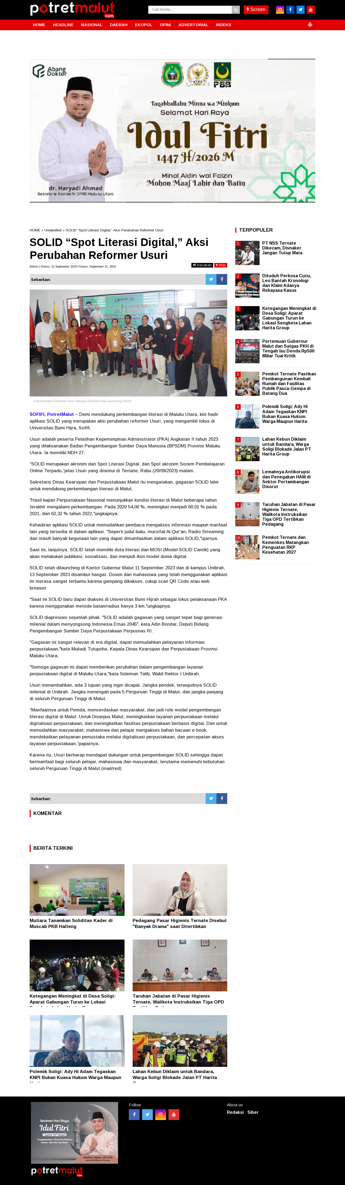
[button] (310, 22)
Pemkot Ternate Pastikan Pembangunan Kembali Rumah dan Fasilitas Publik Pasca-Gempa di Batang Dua (289, 384)
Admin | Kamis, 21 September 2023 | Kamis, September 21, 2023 (73, 266)
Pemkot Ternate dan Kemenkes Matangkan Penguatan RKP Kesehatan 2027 (285, 544)
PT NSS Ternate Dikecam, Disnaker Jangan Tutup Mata (282, 248)
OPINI (165, 24)
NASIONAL (91, 24)
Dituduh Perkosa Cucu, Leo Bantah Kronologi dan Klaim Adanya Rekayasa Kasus (286, 283)
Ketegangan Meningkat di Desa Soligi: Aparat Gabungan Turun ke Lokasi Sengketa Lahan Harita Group (73, 1002)
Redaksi (235, 1112)
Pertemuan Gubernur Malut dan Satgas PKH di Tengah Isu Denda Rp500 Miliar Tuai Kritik (288, 348)
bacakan (202, 265)
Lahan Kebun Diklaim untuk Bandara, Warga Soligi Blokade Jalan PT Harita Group (175, 1077)
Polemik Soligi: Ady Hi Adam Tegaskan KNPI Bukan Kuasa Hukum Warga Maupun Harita (75, 1077)
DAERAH (118, 24)
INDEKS (223, 24)
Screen (256, 9)
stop (221, 265)
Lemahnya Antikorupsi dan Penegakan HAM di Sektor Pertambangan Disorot (286, 479)
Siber (253, 1112)
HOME (39, 24)
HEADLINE (63, 24)
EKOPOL (143, 24)
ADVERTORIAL (193, 24)
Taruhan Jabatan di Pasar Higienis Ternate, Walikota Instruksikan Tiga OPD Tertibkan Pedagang (178, 1002)
